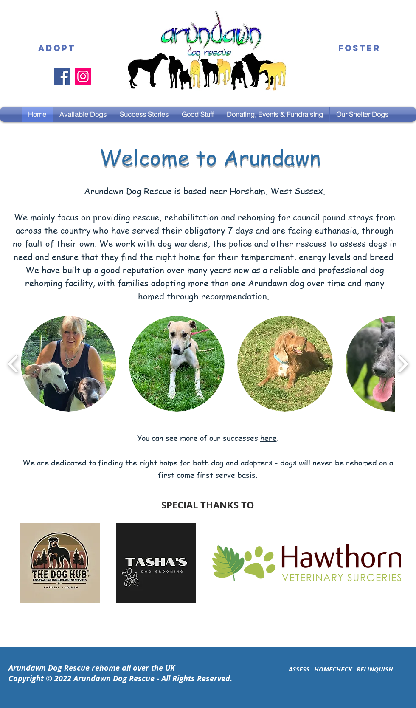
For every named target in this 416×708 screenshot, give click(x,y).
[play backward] (13, 363)
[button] (144, 114)
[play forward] (402, 363)
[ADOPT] (56, 48)
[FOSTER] (359, 48)
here (268, 437)
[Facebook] (62, 76)
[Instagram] (83, 76)
